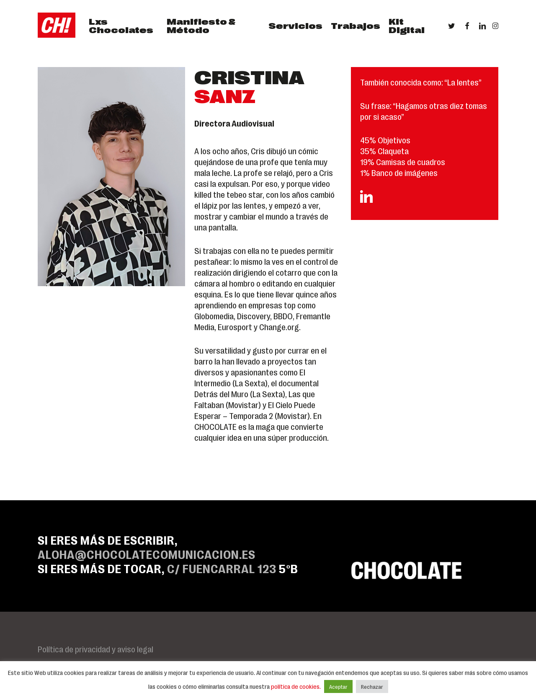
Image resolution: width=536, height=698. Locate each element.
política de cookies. (296, 686)
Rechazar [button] (372, 686)
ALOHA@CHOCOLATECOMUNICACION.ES (146, 553)
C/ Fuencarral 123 (221, 568)
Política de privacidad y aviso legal (95, 649)
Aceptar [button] (338, 686)
